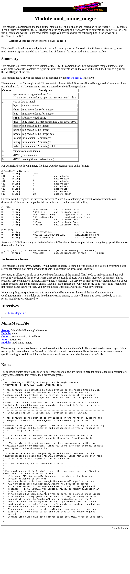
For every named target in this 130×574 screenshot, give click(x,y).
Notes (6, 378)
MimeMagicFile (17, 326)
